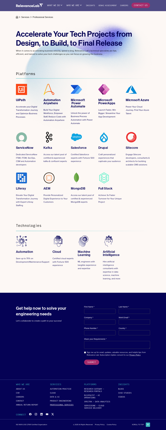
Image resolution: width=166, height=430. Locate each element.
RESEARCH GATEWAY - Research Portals (94, 390)
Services (25, 17)
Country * (122, 328)
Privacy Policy (135, 355)
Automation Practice (60, 388)
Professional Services (61, 404)
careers (20, 396)
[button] (29, 385)
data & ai (55, 396)
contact (20, 400)
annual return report (27, 404)
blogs (121, 388)
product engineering (60, 400)
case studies (125, 392)
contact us (141, 5)
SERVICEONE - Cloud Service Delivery (94, 406)
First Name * (89, 307)
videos (121, 396)
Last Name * (124, 307)
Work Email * (124, 317)
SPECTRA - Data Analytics (97, 401)
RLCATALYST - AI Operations (92, 396)
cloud (53, 392)
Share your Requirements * (95, 339)
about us (20, 388)
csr (18, 392)
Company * (88, 317)
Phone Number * (91, 328)
